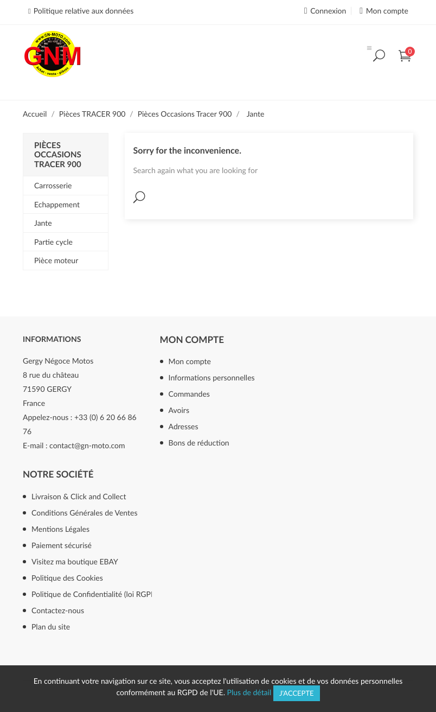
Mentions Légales (60, 528)
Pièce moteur (56, 260)
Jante (43, 222)
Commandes (189, 393)
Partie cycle (53, 241)
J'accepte (296, 693)
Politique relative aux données (83, 10)
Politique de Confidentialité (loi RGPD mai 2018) (107, 594)
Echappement (57, 204)
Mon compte (192, 339)
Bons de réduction (199, 442)
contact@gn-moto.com (87, 445)
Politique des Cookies (67, 577)
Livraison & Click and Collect (78, 496)
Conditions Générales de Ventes (84, 512)
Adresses (183, 426)
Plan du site (50, 626)
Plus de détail (249, 692)
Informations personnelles (212, 377)
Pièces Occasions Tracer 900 (57, 155)
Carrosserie (53, 185)
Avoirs (179, 410)
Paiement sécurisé (61, 545)
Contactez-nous (57, 610)
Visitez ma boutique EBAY (74, 561)
